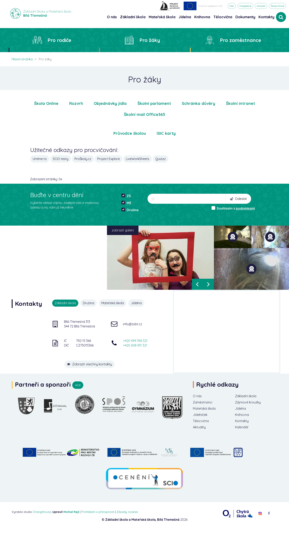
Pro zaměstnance (240, 40)
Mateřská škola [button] (162, 17)
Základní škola (247, 396)
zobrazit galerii (123, 230)
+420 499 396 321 (135, 340)
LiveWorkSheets (137, 159)
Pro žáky (149, 40)
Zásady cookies (127, 515)
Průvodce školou (129, 133)
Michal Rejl (71, 515)
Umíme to (40, 159)
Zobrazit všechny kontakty (100, 361)
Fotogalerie (245, 5)
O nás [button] (112, 17)
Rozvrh (76, 103)
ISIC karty (166, 133)
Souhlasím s (233, 208)
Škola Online (277, 5)
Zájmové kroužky (250, 403)
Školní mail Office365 (144, 114)
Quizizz (160, 159)
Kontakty (266, 17)
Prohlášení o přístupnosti (97, 515)
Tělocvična (202, 423)
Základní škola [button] (133, 17)
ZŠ (126, 196)
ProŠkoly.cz (82, 159)
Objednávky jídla (110, 103)
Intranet (261, 5)
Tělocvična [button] (222, 17)
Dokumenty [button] (245, 17)
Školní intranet (240, 103)
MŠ (126, 203)
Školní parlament (154, 103)
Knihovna (243, 416)
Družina (129, 210)
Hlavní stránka (22, 59)
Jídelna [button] (185, 17)
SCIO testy (60, 159)
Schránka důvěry (198, 103)
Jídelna (139, 303)
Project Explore (108, 159)
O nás (198, 396)
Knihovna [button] (202, 17)
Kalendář (242, 430)
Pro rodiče (59, 40)
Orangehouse (42, 515)
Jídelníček (201, 416)
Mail (231, 5)
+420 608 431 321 (135, 345)
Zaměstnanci (204, 403)
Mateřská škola (114, 303)
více (78, 385)
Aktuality (200, 430)
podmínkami (245, 208)
